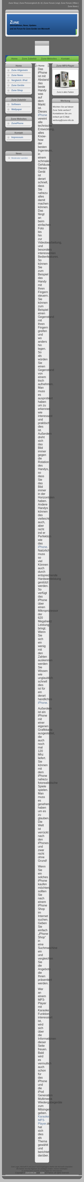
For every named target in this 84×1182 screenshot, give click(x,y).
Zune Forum (49, 3)
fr (39, 3)
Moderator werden (19, 158)
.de (34, 1173)
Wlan (75, 3)
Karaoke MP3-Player (43, 1120)
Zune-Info (29, 1173)
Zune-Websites (49, 58)
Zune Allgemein (19, 70)
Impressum (17, 137)
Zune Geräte (17, 85)
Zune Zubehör (29, 58)
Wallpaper (16, 109)
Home (14, 58)
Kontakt (65, 58)
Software (16, 104)
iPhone (42, 115)
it (41, 3)
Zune (70, 6)
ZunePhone (17, 123)
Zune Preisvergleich (28, 3)
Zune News (17, 75)
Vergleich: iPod (19, 80)
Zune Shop (13, 3)
